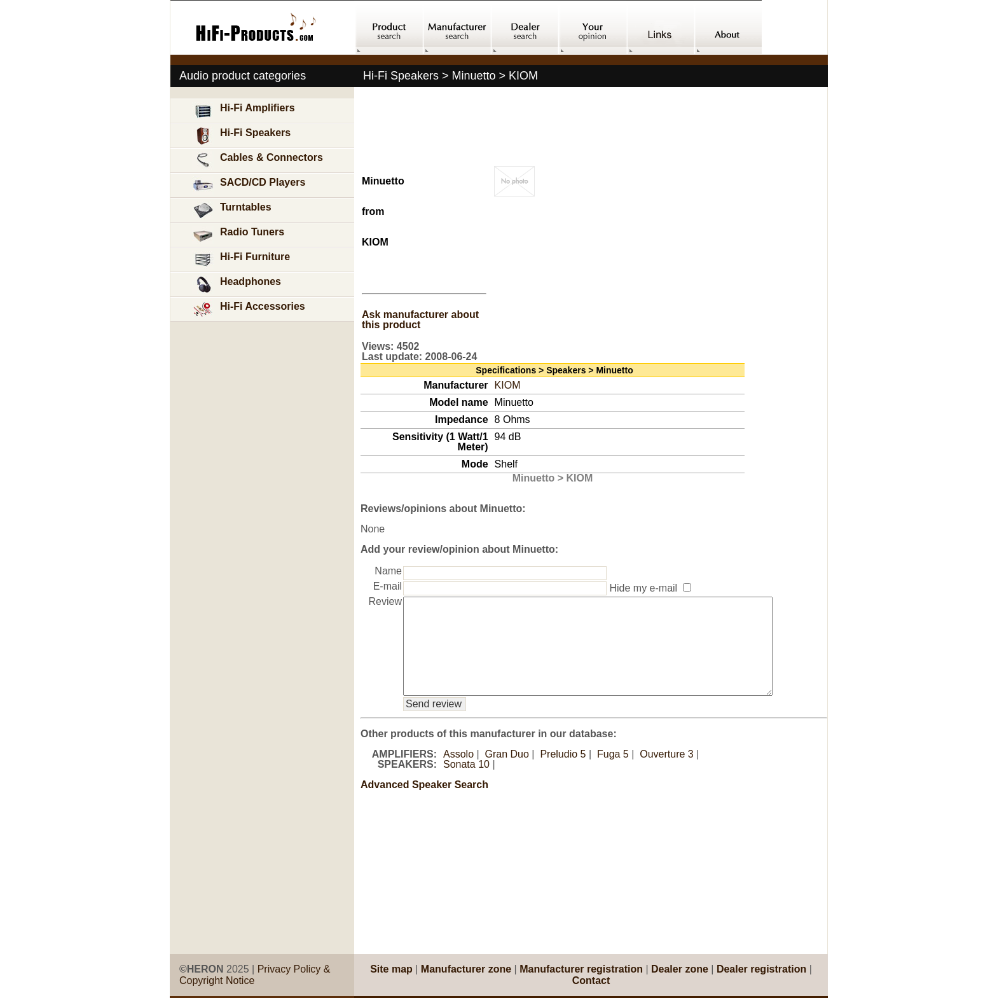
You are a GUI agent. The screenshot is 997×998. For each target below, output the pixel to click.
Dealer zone (679, 969)
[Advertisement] (262, 638)
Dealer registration (761, 969)
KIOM (508, 385)
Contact (591, 980)
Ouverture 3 (666, 773)
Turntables (232, 210)
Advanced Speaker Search (424, 803)
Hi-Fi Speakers (241, 136)
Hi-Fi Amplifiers (243, 111)
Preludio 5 (563, 773)
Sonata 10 (466, 783)
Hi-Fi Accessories (248, 309)
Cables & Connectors (257, 160)
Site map (391, 969)
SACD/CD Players (248, 185)
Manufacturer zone (466, 969)
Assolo (458, 773)
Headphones (236, 284)
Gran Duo (507, 773)
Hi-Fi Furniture (241, 260)
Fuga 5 (613, 773)
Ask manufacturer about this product (420, 319)
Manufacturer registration (581, 969)
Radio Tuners (238, 235)
